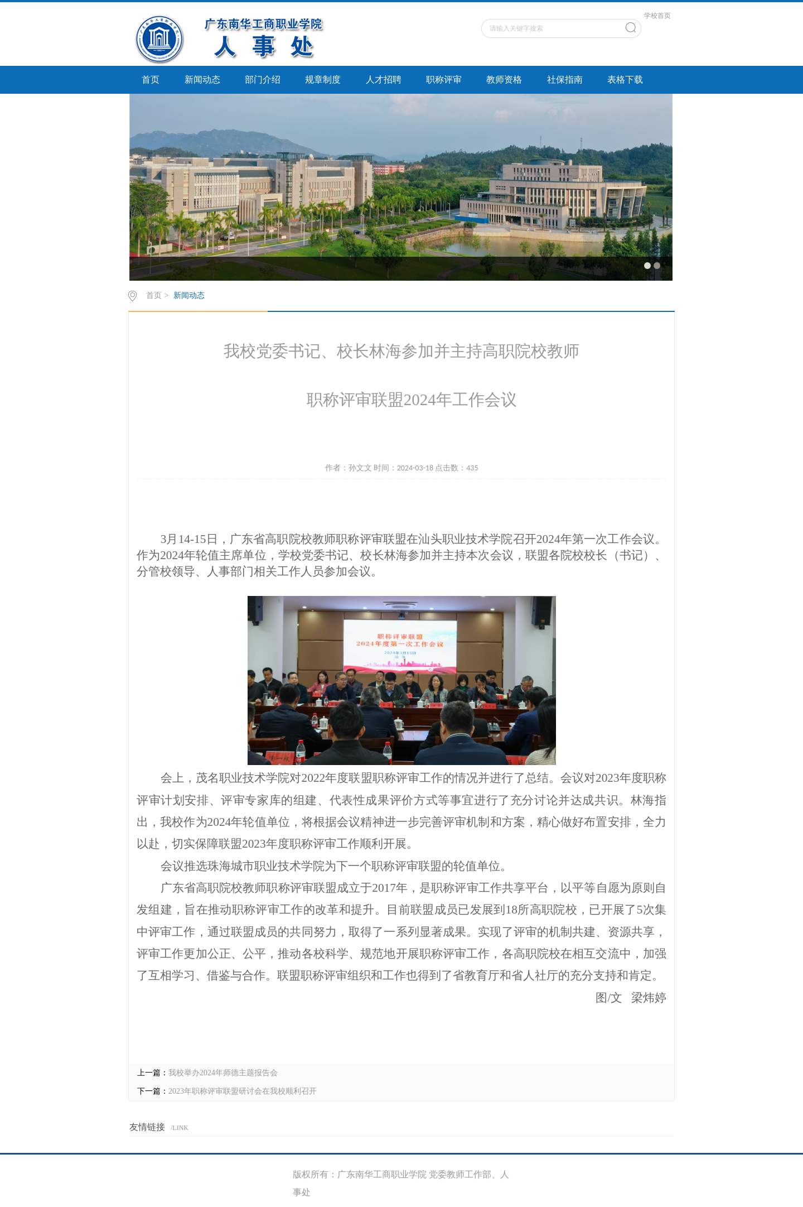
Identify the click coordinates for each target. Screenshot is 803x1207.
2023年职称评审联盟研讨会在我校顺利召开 (242, 1091)
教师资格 (504, 79)
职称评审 (444, 79)
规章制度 (323, 79)
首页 (150, 79)
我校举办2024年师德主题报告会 (223, 1073)
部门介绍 (262, 79)
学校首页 (657, 16)
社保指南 (565, 79)
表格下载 (625, 79)
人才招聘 (384, 79)
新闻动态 (202, 79)
